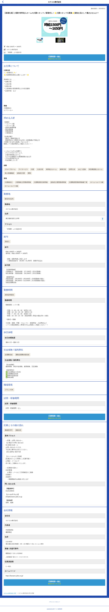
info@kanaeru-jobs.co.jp (14, 497)
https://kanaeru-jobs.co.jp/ (14, 576)
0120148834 (10, 491)
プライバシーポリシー (54, 601)
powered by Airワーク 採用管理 (54, 609)
